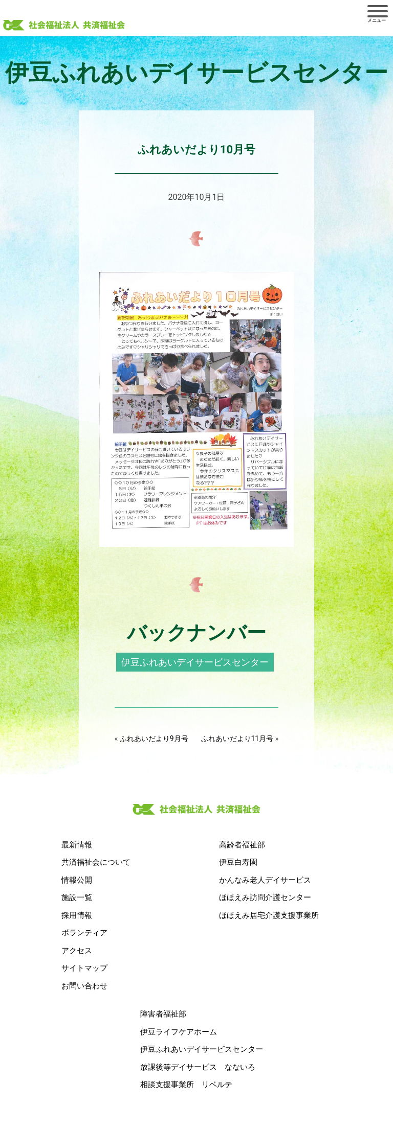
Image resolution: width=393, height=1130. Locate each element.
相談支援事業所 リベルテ (186, 1084)
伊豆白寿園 (238, 862)
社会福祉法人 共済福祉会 (64, 26)
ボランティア (84, 932)
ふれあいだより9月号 (154, 738)
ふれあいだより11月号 (237, 738)
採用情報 (76, 915)
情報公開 (76, 880)
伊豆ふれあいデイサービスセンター (195, 662)
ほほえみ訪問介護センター (265, 897)
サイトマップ (84, 968)
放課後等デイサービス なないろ (197, 1067)
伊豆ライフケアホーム (178, 1031)
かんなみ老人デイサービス (265, 880)
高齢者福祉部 (242, 844)
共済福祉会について (95, 862)
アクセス (76, 950)
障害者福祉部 (163, 1014)
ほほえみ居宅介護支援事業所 (269, 915)
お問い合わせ (84, 985)
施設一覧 (76, 897)
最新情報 (76, 844)
